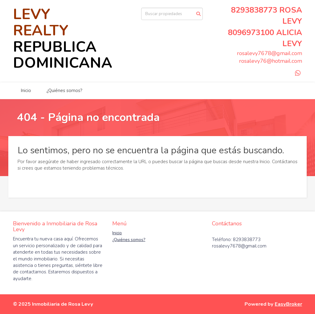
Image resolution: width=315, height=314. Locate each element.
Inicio (26, 90)
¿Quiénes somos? (64, 90)
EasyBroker (288, 304)
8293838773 (254, 10)
